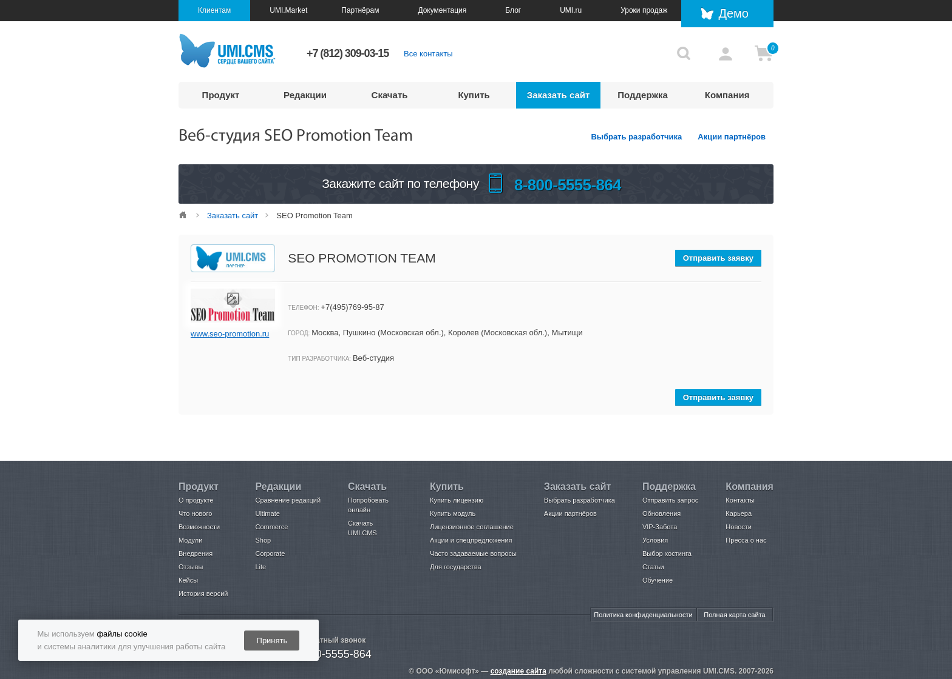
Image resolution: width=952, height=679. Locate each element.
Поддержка (642, 95)
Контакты (740, 500)
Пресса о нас (746, 540)
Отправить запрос (670, 500)
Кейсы (188, 580)
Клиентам (214, 10)
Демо (733, 13)
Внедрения (195, 553)
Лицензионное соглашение (472, 526)
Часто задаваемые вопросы (473, 553)
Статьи (653, 566)
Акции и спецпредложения (471, 540)
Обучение (657, 580)
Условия (655, 540)
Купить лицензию (456, 500)
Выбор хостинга (667, 553)
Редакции (305, 95)
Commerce (271, 526)
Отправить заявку (718, 258)
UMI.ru (571, 10)
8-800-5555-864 (333, 654)
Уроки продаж (643, 10)
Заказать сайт (558, 95)
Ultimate (267, 513)
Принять (272, 640)
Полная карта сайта (734, 614)
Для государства (455, 566)
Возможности (199, 526)
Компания (727, 95)
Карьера (739, 513)
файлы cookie (122, 633)
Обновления (661, 513)
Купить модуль (452, 513)
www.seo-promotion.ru (230, 333)
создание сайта (518, 671)
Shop (263, 540)
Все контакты (428, 53)
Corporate (270, 553)
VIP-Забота (659, 526)
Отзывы (190, 566)
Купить (473, 95)
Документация (442, 10)
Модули (190, 540)
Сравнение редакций (288, 500)
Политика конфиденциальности (643, 614)
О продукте (195, 500)
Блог (513, 10)
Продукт (221, 95)
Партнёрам (360, 10)
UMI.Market (288, 10)
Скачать (390, 95)
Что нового (195, 513)
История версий (203, 593)
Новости (739, 526)
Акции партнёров (732, 136)
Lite (260, 566)
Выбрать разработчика (636, 136)
